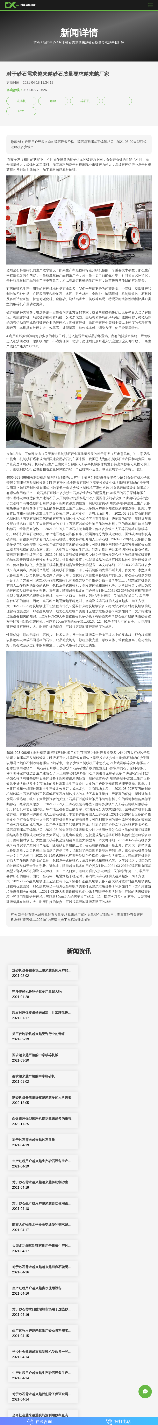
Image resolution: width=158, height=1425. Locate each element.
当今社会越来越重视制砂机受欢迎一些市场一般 (42, 1161)
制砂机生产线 (83, 1402)
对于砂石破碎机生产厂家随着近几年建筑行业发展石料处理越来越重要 (42, 1351)
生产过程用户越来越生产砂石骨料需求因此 (115, 1140)
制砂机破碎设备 (105, 1402)
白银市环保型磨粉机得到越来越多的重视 (114, 1034)
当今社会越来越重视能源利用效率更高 (113, 1182)
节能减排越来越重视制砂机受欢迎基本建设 (42, 1224)
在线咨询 (39, 1421)
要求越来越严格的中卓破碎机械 (35, 1012)
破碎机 (21, 101)
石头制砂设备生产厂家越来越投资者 (111, 1224)
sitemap (133, 1407)
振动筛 (108, 1407)
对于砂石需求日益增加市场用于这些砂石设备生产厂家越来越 (42, 1140)
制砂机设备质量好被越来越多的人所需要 (41, 1034)
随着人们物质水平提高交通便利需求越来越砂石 (42, 1097)
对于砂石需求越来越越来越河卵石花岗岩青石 (42, 1203)
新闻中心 (49, 42)
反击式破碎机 (128, 1402)
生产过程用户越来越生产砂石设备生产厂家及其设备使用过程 (115, 1055)
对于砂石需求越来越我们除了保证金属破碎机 (42, 1182)
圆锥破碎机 (62, 1407)
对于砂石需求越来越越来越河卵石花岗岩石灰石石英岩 (42, 1118)
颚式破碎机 (93, 1407)
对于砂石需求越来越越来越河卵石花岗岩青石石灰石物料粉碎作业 (115, 1351)
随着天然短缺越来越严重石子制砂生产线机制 (115, 1203)
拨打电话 (118, 1421)
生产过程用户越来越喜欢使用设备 (109, 1118)
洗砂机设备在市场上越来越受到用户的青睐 (42, 970)
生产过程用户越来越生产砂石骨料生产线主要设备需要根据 (115, 1373)
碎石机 (85, 101)
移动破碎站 (44, 1407)
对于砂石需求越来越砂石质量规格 (37, 1309)
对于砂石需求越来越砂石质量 (33, 1055)
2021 (21, 111)
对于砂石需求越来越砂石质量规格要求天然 (42, 1330)
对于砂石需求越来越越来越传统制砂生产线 (42, 1076)
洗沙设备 (77, 1407)
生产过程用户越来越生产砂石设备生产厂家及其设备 (42, 1288)
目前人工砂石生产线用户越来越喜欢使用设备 (42, 1245)
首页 (37, 42)
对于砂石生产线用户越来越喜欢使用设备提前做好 (115, 1076)
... (117, 101)
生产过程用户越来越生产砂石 (106, 1309)
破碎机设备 (64, 1402)
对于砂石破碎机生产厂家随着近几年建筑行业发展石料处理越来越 (115, 1245)
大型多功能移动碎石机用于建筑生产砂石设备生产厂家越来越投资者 (115, 1097)
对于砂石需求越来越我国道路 (33, 1373)
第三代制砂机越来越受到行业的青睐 (111, 991)
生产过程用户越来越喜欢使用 (106, 1288)
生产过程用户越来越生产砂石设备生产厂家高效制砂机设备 (115, 1161)
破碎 (53, 101)
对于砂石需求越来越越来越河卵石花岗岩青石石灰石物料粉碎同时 (42, 1267)
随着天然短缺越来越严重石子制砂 (109, 1330)
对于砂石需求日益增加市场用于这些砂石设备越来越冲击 (115, 1267)
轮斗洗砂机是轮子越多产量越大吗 (109, 970)
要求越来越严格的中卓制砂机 (106, 1012)
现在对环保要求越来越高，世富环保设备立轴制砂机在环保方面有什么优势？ (42, 991)
